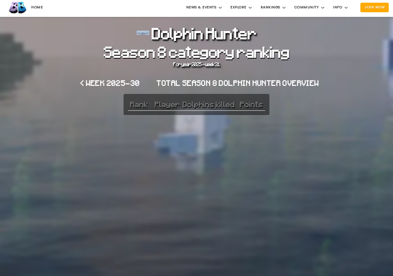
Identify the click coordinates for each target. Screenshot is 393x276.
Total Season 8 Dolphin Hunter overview (238, 83)
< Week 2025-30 (110, 83)
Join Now (375, 7)
